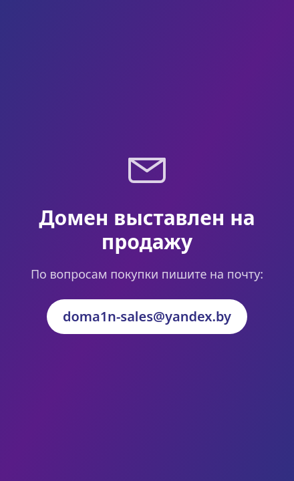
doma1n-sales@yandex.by (147, 316)
